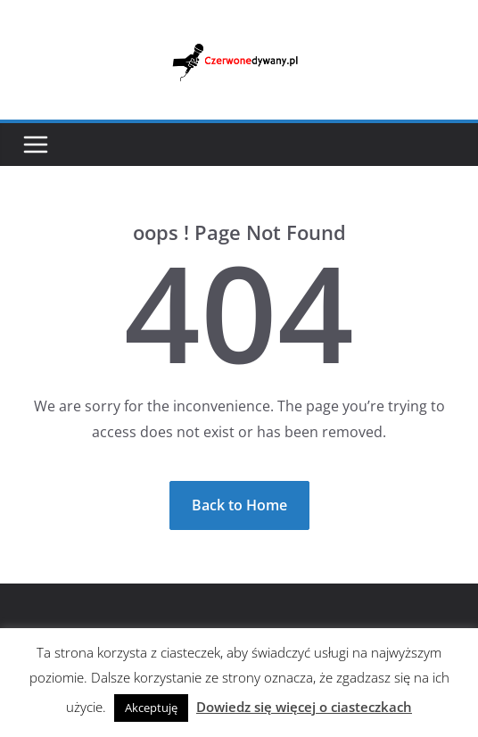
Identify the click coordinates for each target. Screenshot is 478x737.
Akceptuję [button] (151, 708)
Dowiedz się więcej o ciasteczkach (304, 707)
